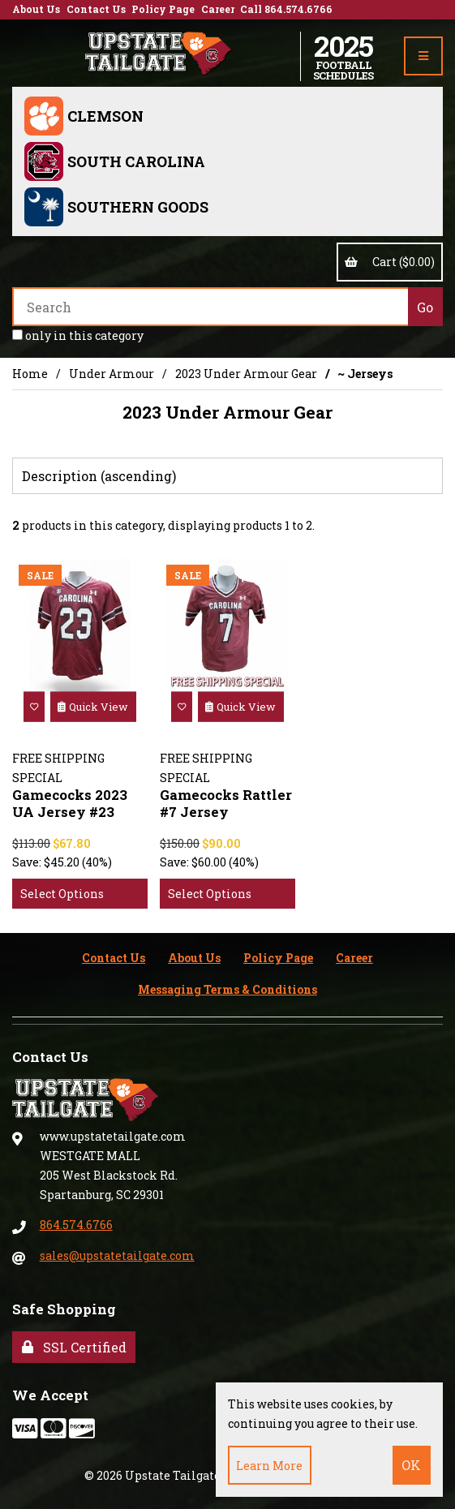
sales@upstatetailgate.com (117, 1255)
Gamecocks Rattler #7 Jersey (226, 802)
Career (217, 8)
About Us (36, 8)
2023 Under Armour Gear (246, 373)
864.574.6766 (76, 1224)
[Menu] (423, 56)
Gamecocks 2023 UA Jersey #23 (69, 802)
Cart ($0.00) (389, 261)
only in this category (78, 335)
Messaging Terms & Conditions (227, 989)
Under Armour (111, 373)
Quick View (93, 706)
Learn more (269, 1465)
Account (388, 56)
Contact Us (96, 8)
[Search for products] (210, 306)
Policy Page (163, 8)
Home (30, 373)
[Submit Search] (425, 306)
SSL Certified (74, 1347)
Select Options (62, 893)
